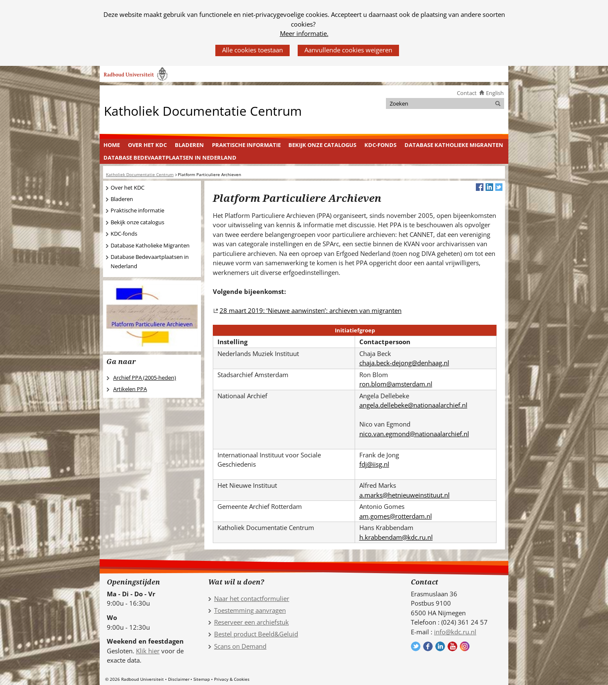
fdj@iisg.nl (374, 464)
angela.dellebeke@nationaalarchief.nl (413, 405)
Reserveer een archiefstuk (251, 622)
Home (111, 145)
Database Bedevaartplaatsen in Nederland (169, 157)
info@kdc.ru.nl (455, 632)
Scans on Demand (240, 646)
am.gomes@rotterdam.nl (395, 516)
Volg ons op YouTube (452, 646)
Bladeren (189, 145)
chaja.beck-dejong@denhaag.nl (404, 363)
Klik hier (148, 651)
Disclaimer (179, 679)
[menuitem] (112, 145)
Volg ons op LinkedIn (440, 646)
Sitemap (201, 679)
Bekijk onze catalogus (322, 145)
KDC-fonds (380, 145)
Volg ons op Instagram (465, 646)
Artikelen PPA (130, 389)
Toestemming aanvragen (250, 610)
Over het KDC (147, 145)
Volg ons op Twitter (416, 646)
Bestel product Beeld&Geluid (256, 634)
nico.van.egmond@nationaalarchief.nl (414, 433)
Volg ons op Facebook (428, 646)
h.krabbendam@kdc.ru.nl (396, 537)
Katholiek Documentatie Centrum (203, 110)
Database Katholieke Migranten (453, 145)
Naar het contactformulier (251, 598)
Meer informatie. (304, 33)
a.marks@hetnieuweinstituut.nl (404, 495)
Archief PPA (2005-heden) (144, 377)
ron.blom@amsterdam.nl (395, 384)
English (495, 93)
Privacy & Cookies (232, 679)
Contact (467, 93)
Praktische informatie (246, 145)
